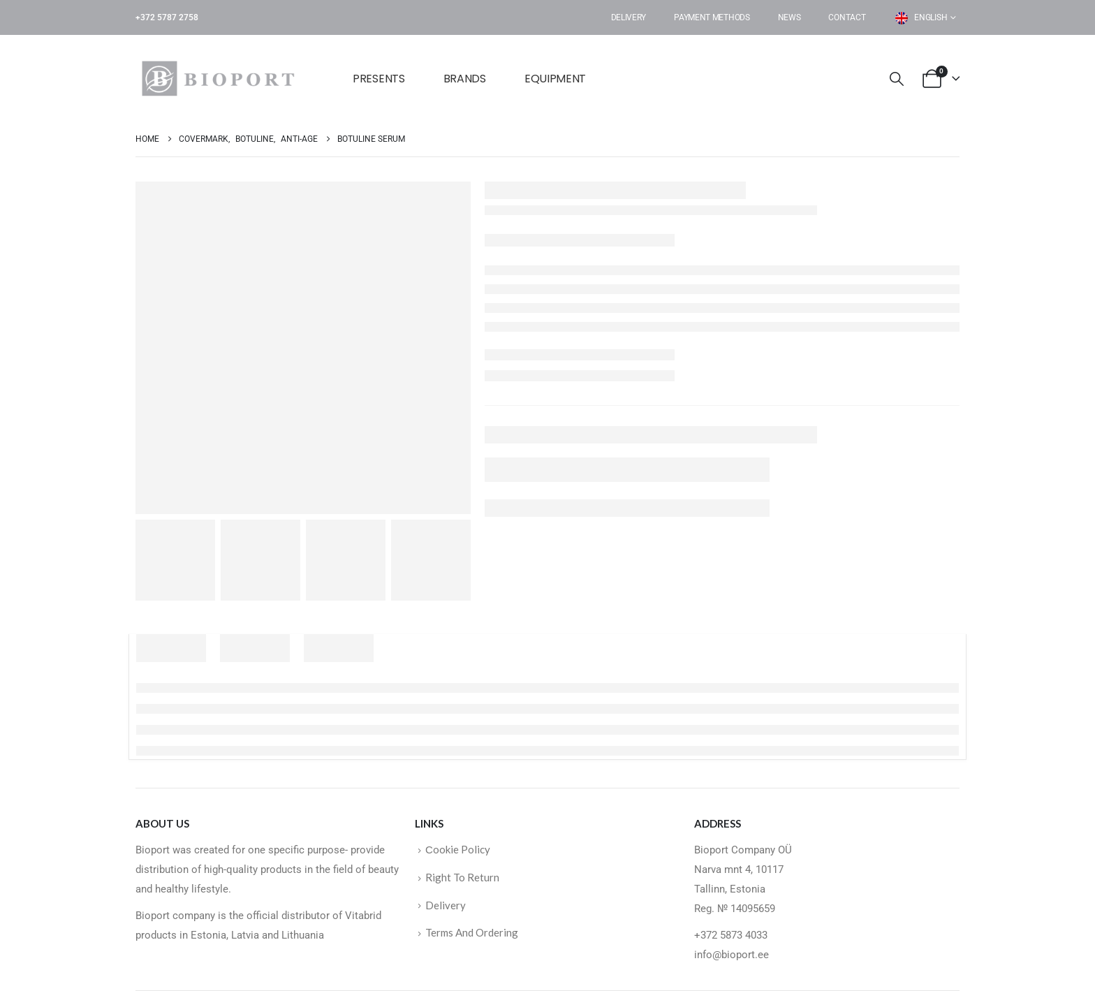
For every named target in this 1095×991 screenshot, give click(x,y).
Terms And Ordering (471, 932)
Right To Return (462, 877)
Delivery (629, 17)
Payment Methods (712, 17)
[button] (896, 79)
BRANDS (464, 79)
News (789, 17)
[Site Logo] (222, 78)
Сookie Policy (457, 849)
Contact (846, 17)
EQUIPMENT (555, 79)
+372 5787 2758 (166, 17)
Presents (379, 79)
